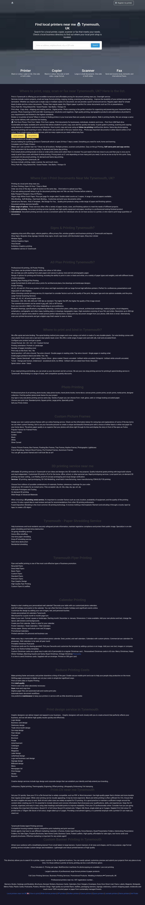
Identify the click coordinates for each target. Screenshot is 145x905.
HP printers (62, 893)
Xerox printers (124, 893)
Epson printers (98, 893)
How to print (34, 893)
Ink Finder (134, 893)
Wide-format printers (48, 893)
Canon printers (85, 893)
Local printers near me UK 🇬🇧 (18, 893)
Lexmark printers (111, 893)
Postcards (77, 654)
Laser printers (18, 136)
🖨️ (12, 3)
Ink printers (32, 136)
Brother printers (73, 893)
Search (95, 45)
